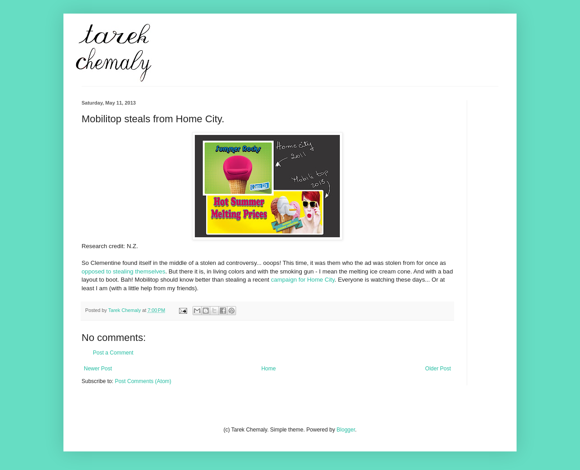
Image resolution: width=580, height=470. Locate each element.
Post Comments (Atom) (143, 381)
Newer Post (98, 368)
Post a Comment (113, 353)
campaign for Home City (302, 279)
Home (268, 368)
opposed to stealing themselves (123, 271)
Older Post (438, 368)
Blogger (346, 430)
